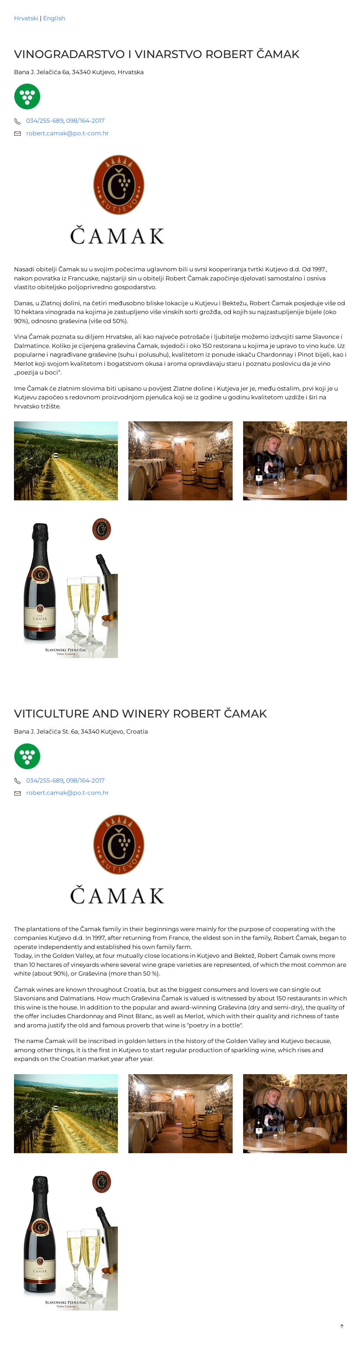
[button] (342, 1326)
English (54, 18)
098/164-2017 (85, 120)
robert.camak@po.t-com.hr (67, 133)
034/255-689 (44, 120)
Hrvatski (26, 18)
